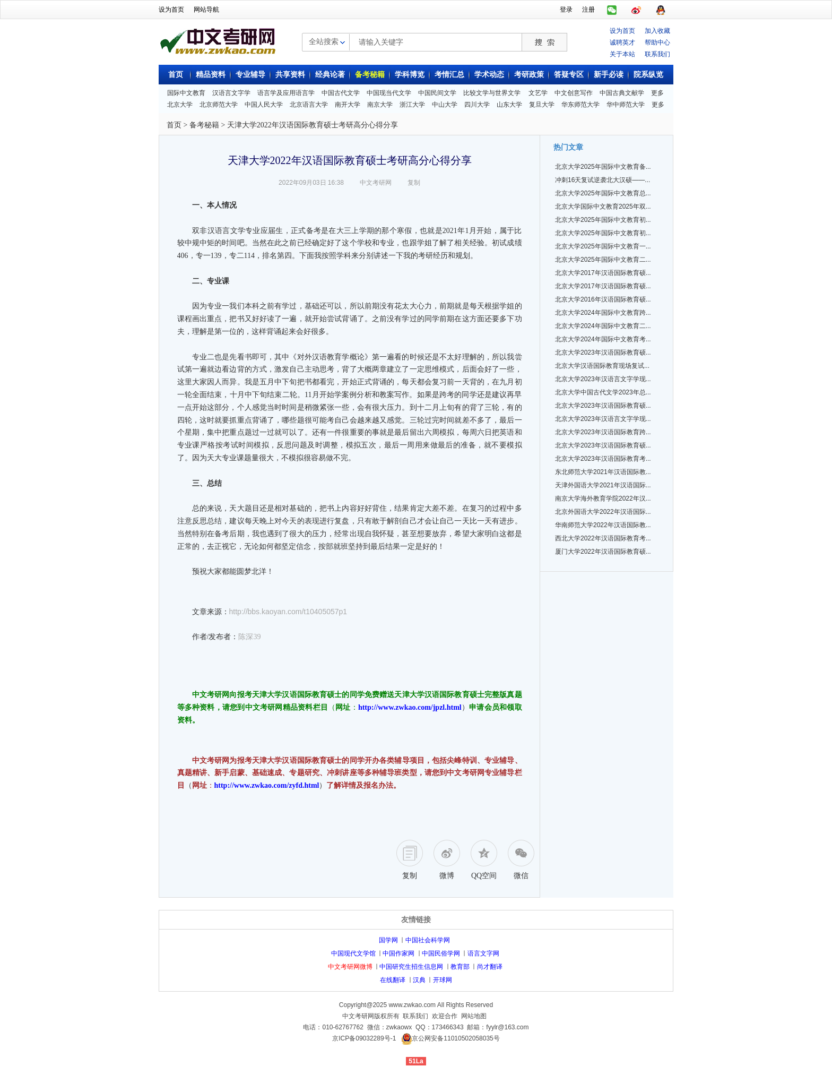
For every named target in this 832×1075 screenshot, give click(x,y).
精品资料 (211, 75)
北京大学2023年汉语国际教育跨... (603, 432)
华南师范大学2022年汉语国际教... (603, 525)
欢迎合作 (444, 1016)
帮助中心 (657, 42)
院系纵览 (648, 75)
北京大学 (180, 104)
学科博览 (409, 75)
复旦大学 (541, 104)
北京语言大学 (309, 104)
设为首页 (171, 9)
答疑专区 (569, 75)
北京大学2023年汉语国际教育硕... (603, 352)
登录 (566, 9)
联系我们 (657, 54)
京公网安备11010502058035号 (455, 1038)
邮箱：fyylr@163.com (497, 1027)
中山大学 (444, 104)
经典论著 (330, 75)
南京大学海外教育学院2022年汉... (603, 498)
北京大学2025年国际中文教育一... (603, 246)
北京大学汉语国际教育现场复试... (602, 365)
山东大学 (509, 104)
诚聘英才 (622, 42)
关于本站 (622, 54)
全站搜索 (324, 41)
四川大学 (477, 104)
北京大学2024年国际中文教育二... (603, 326)
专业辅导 (250, 75)
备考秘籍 (370, 75)
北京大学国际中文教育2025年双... (603, 206)
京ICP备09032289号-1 (364, 1038)
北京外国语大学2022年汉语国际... (603, 511)
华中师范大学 (625, 104)
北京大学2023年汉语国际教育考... (603, 458)
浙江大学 (412, 104)
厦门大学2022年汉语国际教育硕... (603, 551)
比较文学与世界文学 (492, 93)
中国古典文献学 (622, 93)
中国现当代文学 (389, 93)
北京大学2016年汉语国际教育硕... (603, 299)
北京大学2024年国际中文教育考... (603, 339)
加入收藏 (657, 31)
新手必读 (608, 75)
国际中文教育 (186, 93)
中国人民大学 (264, 104)
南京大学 (380, 104)
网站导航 (206, 9)
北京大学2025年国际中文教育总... (603, 193)
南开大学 (347, 104)
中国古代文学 (341, 93)
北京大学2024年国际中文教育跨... (603, 312)
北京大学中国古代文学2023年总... (603, 392)
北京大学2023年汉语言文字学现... (603, 379)
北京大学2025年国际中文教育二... (603, 259)
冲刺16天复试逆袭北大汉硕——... (602, 180)
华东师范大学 (580, 104)
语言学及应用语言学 (286, 93)
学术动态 (489, 75)
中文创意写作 (573, 93)
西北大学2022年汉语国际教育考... (603, 538)
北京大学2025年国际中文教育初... (603, 219)
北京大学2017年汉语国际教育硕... (603, 273)
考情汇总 (449, 75)
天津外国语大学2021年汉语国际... (603, 485)
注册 (588, 9)
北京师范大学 (219, 104)
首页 (175, 75)
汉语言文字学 (231, 93)
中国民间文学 (437, 93)
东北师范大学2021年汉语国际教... (603, 472)
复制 (414, 182)
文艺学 (538, 93)
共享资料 (290, 75)
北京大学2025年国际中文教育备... (603, 166)
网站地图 (474, 1016)
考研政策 (529, 75)
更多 (657, 93)
